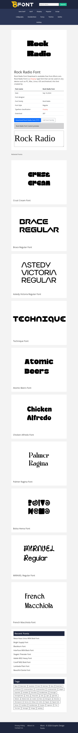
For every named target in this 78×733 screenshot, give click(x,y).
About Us (30, 725)
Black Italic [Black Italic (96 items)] (23, 686)
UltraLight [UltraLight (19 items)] (25, 708)
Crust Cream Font (22, 200)
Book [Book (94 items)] (52, 686)
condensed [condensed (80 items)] (18, 689)
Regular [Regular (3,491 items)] (47, 702)
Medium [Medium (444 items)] (17, 699)
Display (39, 11)
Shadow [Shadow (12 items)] (42, 705)
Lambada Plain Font (21, 666)
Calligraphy (19, 17)
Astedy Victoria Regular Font (27, 294)
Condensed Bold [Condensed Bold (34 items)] (40, 689)
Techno (51, 17)
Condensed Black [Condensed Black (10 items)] (28, 689)
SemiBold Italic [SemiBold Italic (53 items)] (33, 705)
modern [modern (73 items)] (34, 699)
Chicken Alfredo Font (23, 434)
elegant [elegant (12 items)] (61, 689)
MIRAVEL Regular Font (24, 575)
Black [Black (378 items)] (16, 686)
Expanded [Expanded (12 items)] (17, 692)
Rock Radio (39, 139)
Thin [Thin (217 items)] (56, 705)
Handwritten (32, 17)
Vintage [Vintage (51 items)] (33, 708)
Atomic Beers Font (22, 387)
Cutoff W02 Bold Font (22, 662)
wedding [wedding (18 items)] (40, 708)
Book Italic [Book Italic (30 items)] (59, 686)
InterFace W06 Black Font (24, 650)
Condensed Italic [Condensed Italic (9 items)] (52, 689)
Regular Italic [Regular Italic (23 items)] (55, 702)
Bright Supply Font (21, 642)
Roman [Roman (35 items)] (17, 705)
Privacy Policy (20, 725)
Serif (31, 11)
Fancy (42, 17)
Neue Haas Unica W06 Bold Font (26, 638)
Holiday (39, 22)
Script (57, 11)
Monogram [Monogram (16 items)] (48, 699)
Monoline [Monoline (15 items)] (56, 699)
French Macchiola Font (24, 622)
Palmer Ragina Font (22, 481)
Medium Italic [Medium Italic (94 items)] (25, 699)
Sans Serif (22, 11)
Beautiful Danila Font (22, 670)
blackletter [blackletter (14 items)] (32, 686)
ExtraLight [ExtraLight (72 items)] (53, 692)
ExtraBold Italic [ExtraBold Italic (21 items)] (43, 692)
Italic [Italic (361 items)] (42, 695)
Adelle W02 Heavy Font (23, 658)
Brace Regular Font (22, 247)
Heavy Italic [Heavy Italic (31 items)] (35, 695)
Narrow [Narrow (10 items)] (27, 702)
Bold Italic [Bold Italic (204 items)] (45, 686)
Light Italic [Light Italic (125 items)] (54, 695)
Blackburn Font (20, 646)
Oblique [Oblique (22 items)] (33, 702)
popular (48, 11)
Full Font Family (48, 120)
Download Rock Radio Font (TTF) (28, 120)
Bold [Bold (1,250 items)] (38, 686)
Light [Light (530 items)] (47, 695)
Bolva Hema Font (21, 528)
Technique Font (20, 341)
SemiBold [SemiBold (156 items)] (23, 705)
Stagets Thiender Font (22, 654)
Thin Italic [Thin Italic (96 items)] (17, 708)
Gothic (60, 17)
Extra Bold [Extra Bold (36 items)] (34, 692)
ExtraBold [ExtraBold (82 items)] (25, 692)
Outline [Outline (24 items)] (40, 702)
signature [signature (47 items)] (49, 705)
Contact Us (19, 728)
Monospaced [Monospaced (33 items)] (18, 702)
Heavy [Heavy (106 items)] (27, 695)
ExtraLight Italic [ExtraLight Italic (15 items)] (19, 695)
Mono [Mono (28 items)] (41, 699)
